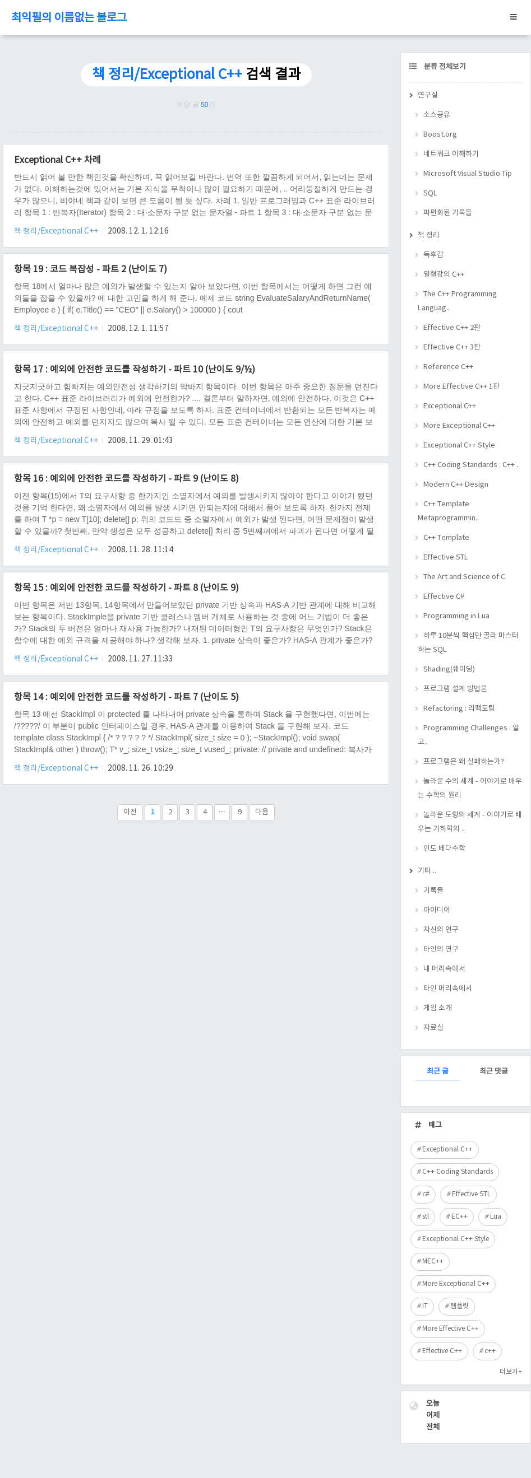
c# (426, 1194)
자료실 (433, 1028)
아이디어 (436, 910)
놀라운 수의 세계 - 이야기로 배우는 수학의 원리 (470, 788)
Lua (495, 1216)
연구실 (428, 95)
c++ (490, 1351)
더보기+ (511, 1372)
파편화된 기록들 (447, 213)
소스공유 (436, 115)
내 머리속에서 (444, 969)
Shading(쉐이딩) (449, 669)
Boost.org (440, 134)
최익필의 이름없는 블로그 (69, 18)
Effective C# (443, 597)
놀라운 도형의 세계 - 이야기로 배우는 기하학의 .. (470, 822)
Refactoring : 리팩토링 (459, 709)
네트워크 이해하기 (451, 154)
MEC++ (433, 1261)
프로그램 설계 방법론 (455, 689)
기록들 (433, 891)
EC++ (459, 1216)
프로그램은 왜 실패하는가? (463, 762)
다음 (262, 812)
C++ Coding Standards (457, 1172)
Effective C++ (442, 1351)
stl (425, 1216)
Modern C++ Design (455, 485)
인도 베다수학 (444, 849)
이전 (130, 812)
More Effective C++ (450, 1328)
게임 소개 (437, 1008)
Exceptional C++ (449, 406)
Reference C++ (448, 367)
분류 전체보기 (444, 67)
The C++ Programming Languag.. (457, 301)
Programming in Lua (456, 616)
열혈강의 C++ (443, 275)
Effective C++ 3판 (452, 347)
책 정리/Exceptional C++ (57, 231)
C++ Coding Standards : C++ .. (471, 465)
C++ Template (446, 538)
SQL (430, 193)
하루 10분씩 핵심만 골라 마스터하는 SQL (468, 643)
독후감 (433, 255)
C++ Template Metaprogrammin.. (448, 511)
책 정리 (429, 235)
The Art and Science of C (464, 577)
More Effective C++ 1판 (461, 387)
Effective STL (445, 557)
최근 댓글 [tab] (493, 1071)
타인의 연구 (441, 949)
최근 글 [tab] (438, 1071)
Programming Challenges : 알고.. (468, 735)
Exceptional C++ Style (459, 445)
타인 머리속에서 (447, 989)
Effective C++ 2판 (452, 328)
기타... (427, 871)
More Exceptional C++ (459, 426)
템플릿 (459, 1306)
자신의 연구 (441, 930)
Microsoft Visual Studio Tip (467, 174)
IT (425, 1306)
